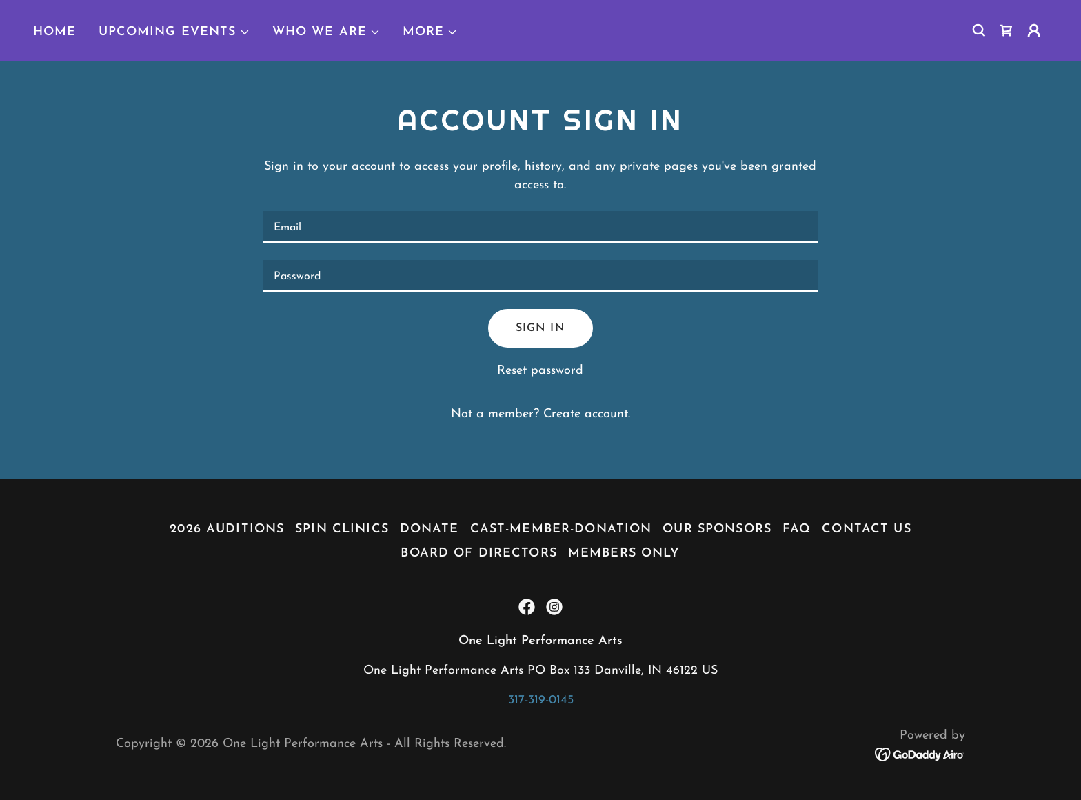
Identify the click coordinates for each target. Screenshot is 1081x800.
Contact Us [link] (866, 529)
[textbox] (540, 227)
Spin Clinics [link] (342, 529)
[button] (174, 32)
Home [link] (55, 32)
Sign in (540, 328)
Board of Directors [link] (478, 553)
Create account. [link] (586, 414)
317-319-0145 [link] (541, 700)
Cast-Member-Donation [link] (561, 529)
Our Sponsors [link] (717, 529)
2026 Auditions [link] (227, 529)
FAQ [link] (796, 529)
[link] (1006, 30)
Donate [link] (429, 529)
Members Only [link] (624, 553)
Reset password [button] (540, 370)
